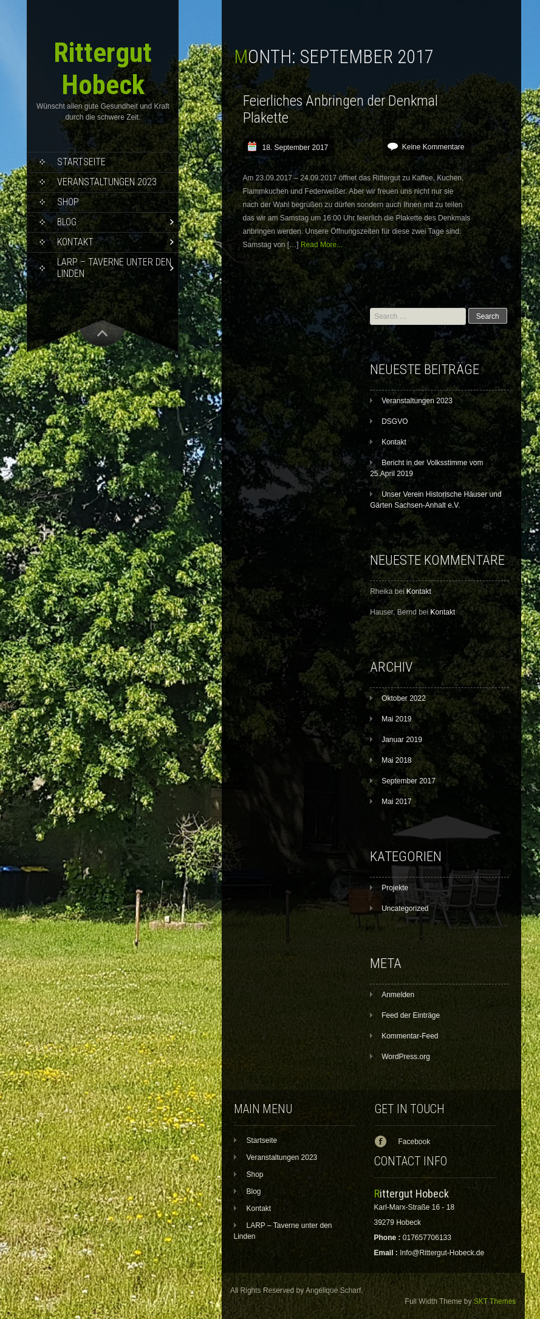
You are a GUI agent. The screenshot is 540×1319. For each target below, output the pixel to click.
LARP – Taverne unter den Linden (114, 267)
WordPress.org (405, 1056)
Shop (68, 202)
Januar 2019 (401, 739)
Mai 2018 (396, 760)
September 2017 (408, 781)
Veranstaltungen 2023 (107, 182)
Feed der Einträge (410, 1015)
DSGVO (394, 421)
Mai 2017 (396, 801)
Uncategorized (404, 908)
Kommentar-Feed (409, 1036)
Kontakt (75, 242)
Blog (67, 222)
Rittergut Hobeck (102, 68)
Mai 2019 (396, 719)
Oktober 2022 (403, 698)
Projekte (394, 888)
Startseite (81, 162)
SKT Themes (495, 1301)
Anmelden (397, 994)
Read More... (322, 244)
